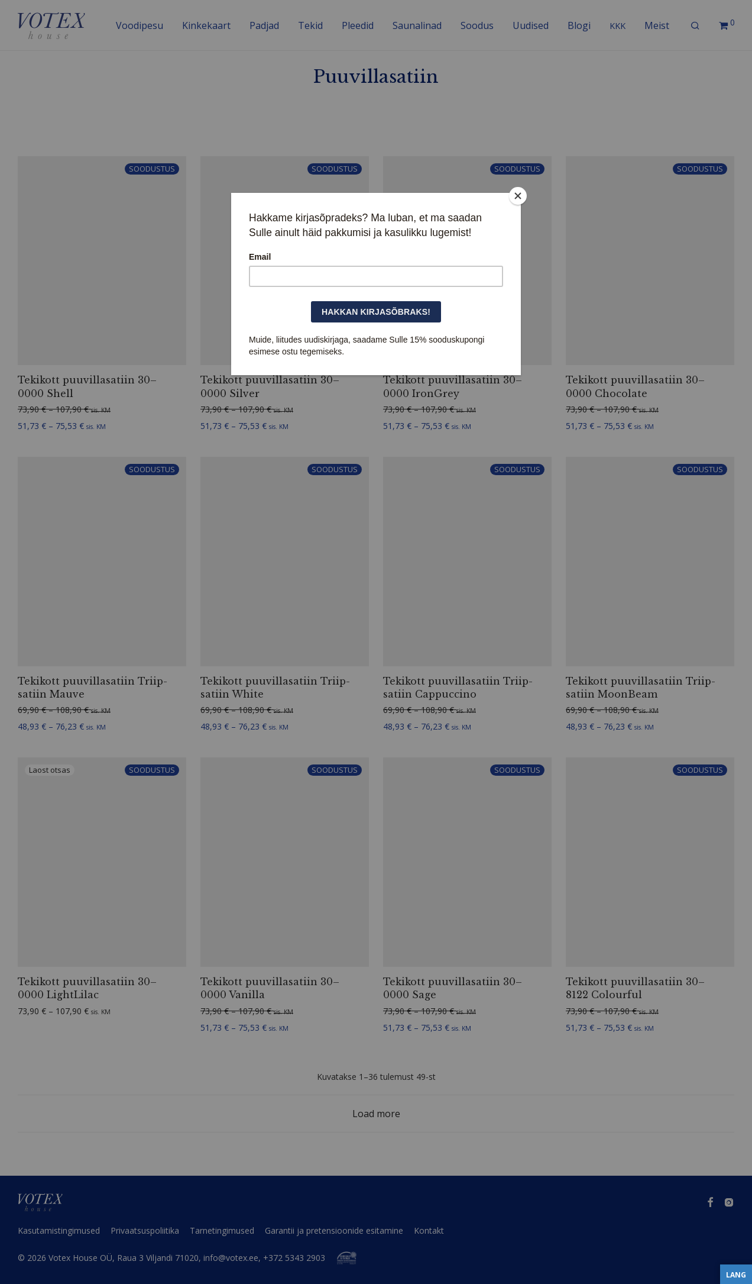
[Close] (518, 196)
